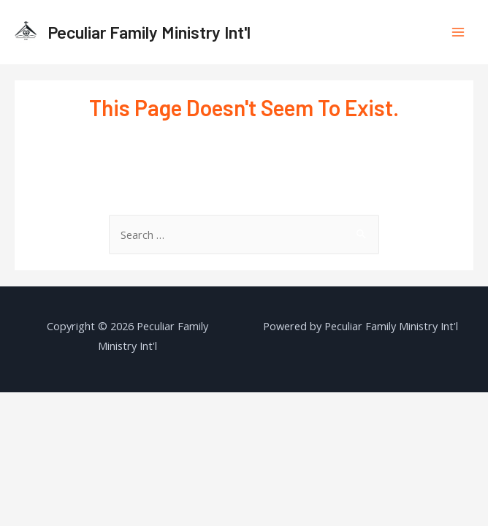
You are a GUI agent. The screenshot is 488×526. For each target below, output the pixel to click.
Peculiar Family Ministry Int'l (149, 31)
